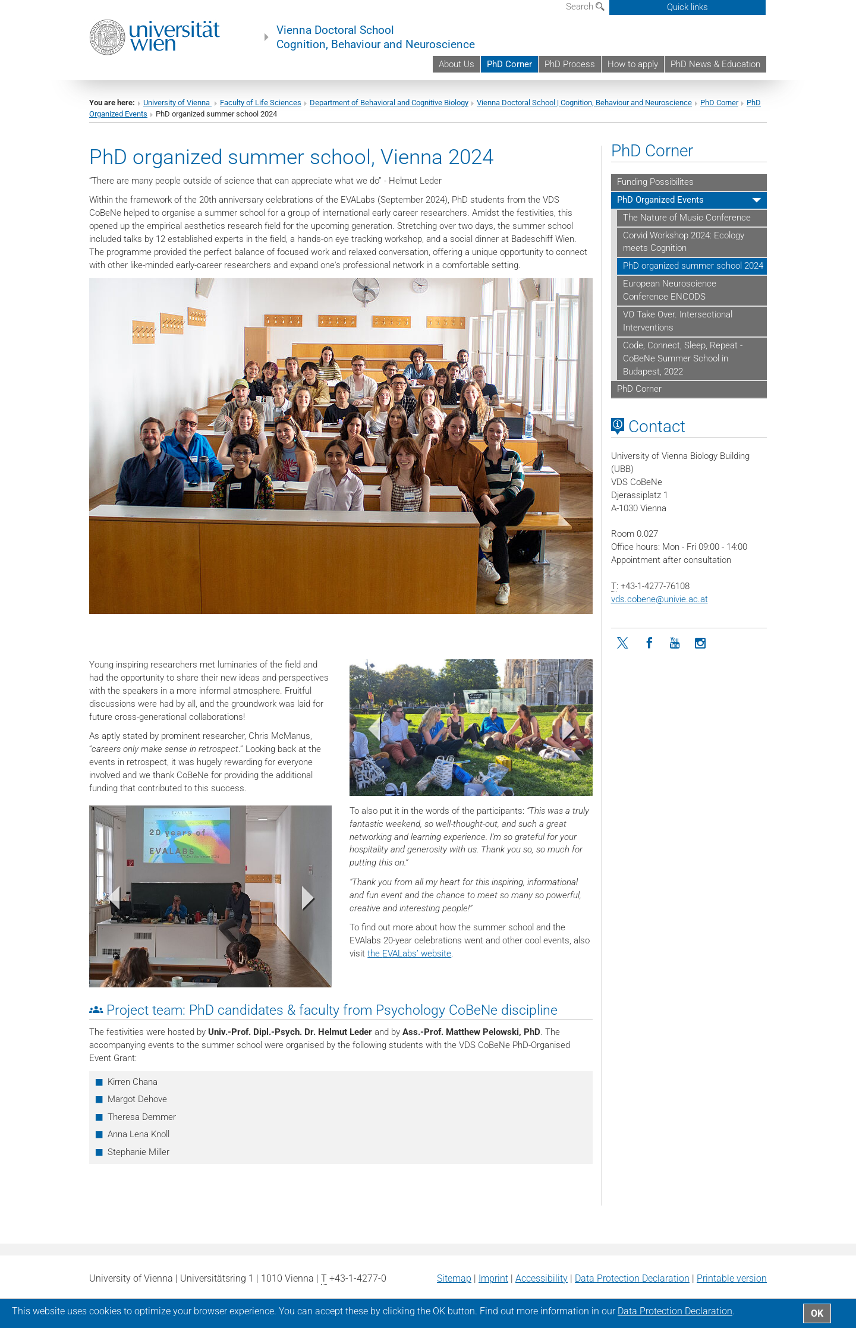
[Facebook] (649, 643)
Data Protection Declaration (632, 1278)
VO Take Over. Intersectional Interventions (677, 321)
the (374, 953)
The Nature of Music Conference (687, 217)
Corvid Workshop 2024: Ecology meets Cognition (683, 242)
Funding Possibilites (655, 182)
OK (817, 1313)
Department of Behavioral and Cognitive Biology (389, 102)
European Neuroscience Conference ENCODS (669, 290)
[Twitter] (624, 643)
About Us (456, 64)
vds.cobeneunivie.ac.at (659, 599)
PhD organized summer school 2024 (693, 265)
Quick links (687, 7)
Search (585, 6)
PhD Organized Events (660, 199)
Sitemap (454, 1278)
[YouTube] (675, 643)
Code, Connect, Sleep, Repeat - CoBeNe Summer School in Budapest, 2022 (682, 358)
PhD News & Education (715, 64)
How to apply (633, 64)
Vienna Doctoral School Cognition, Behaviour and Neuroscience (375, 37)
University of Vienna (177, 102)
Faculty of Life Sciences (260, 102)
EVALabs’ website (416, 953)
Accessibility (541, 1278)
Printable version (732, 1278)
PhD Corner (509, 64)
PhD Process (570, 64)
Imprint (493, 1278)
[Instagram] (700, 643)
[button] (368, 732)
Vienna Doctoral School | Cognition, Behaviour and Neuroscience (584, 102)
